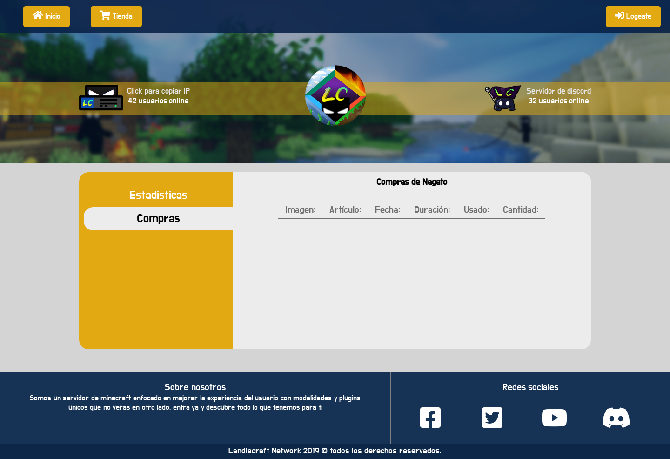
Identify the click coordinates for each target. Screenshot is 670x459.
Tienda (116, 15)
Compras (158, 218)
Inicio (46, 15)
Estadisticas (158, 195)
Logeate (633, 15)
